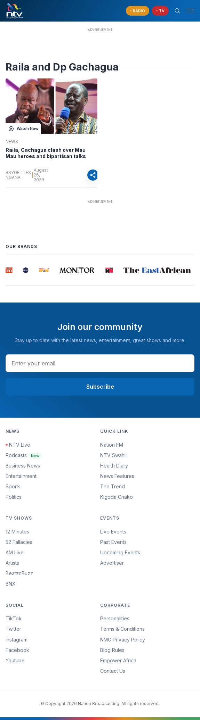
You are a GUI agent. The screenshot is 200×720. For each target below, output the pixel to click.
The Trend (112, 486)
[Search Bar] (177, 11)
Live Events (113, 532)
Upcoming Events (120, 552)
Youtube (15, 660)
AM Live (15, 552)
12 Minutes (17, 532)
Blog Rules (112, 650)
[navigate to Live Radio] (137, 11)
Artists (12, 563)
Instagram (16, 640)
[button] (187, 11)
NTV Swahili (114, 455)
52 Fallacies (19, 542)
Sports (13, 486)
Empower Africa (118, 660)
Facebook (17, 650)
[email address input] (100, 363)
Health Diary (114, 466)
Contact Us (112, 671)
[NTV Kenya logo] (14, 11)
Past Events (113, 542)
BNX (11, 584)
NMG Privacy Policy (122, 640)
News (12, 141)
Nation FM (111, 445)
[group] (9, 270)
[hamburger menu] (190, 11)
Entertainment (21, 476)
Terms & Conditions (122, 629)
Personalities (114, 618)
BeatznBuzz (19, 573)
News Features (117, 476)
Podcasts (24, 455)
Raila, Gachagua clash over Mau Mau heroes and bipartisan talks (46, 153)
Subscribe (100, 386)
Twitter (13, 629)
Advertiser (112, 563)
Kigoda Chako (116, 497)
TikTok (14, 618)
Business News (23, 466)
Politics (14, 497)
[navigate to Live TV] (160, 11)
